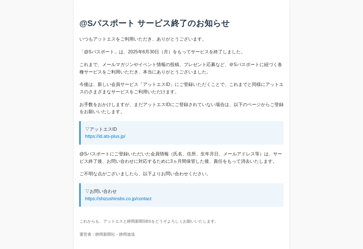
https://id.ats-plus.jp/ (105, 136)
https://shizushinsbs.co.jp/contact (118, 198)
